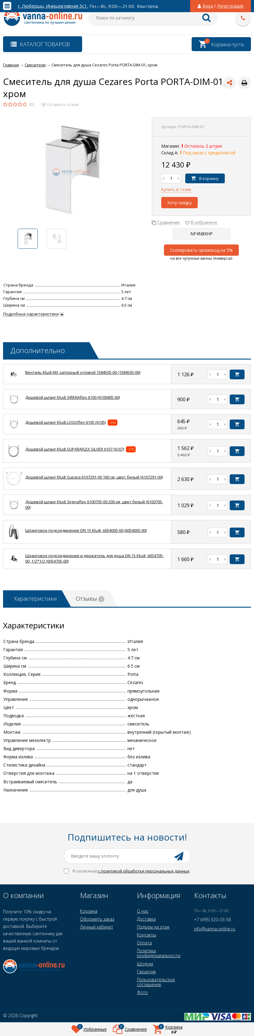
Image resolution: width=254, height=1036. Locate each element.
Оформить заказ (97, 919)
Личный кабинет (96, 927)
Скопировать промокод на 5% (201, 250)
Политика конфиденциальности (158, 953)
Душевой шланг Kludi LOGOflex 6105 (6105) (65, 422)
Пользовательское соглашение (156, 982)
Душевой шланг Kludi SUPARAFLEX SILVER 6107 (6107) (74, 449)
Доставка (146, 919)
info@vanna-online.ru (214, 929)
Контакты (146, 935)
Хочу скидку (179, 202)
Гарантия (146, 972)
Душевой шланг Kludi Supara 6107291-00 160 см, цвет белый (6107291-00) (94, 477)
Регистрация (230, 6)
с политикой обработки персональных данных (144, 871)
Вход (208, 6)
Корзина (88, 911)
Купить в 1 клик (176, 189)
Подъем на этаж (153, 927)
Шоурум (145, 964)
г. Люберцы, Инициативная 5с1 (52, 6)
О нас (142, 911)
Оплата (144, 943)
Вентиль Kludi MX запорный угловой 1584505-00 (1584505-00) (82, 372)
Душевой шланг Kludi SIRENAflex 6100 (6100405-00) (72, 397)
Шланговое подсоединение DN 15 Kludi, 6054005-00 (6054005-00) (86, 530)
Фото (142, 992)
